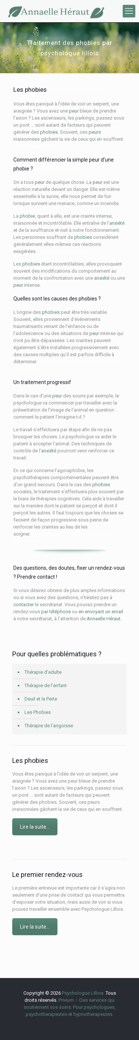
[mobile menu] (129, 11)
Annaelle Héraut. (104, 618)
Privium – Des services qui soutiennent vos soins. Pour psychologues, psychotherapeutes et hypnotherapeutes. (70, 1007)
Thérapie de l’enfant (45, 685)
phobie (27, 216)
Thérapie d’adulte (43, 672)
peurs (95, 132)
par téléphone (56, 611)
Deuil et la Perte (40, 699)
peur (74, 111)
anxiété (117, 223)
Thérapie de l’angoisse (48, 725)
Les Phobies (37, 712)
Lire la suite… (35, 827)
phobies (49, 132)
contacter (23, 604)
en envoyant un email (101, 611)
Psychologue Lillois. (84, 993)
